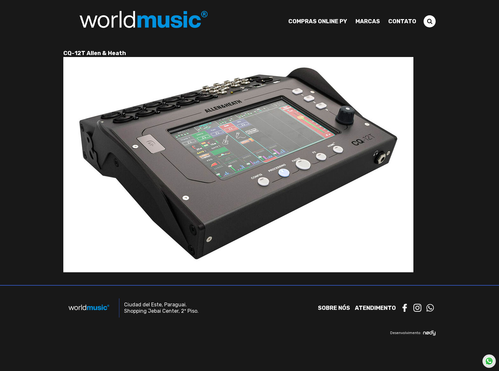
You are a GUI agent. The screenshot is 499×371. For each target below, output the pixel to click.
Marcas (367, 21)
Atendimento (375, 308)
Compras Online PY (317, 21)
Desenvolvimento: (413, 333)
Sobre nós (334, 308)
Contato (402, 21)
